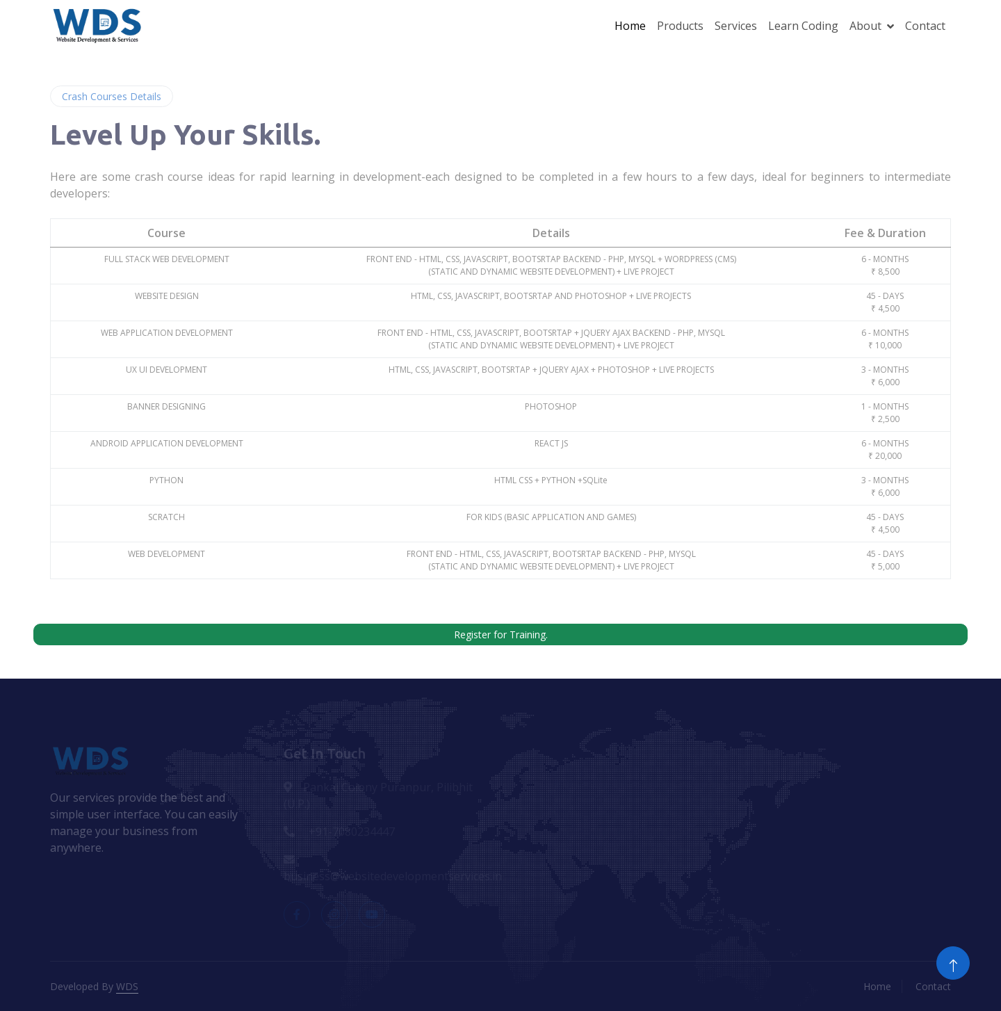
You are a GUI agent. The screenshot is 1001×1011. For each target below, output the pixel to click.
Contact (925, 25)
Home (630, 25)
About (865, 25)
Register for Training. (501, 634)
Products (680, 25)
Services (736, 25)
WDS (127, 986)
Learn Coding (803, 25)
